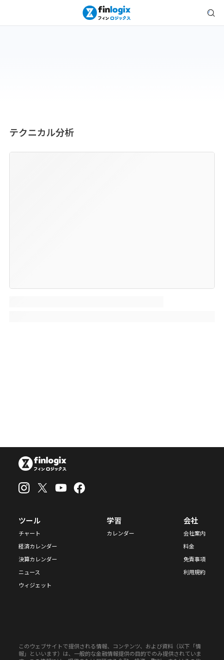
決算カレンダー (37, 559)
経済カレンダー (37, 546)
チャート (29, 533)
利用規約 (194, 572)
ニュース (29, 572)
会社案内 (194, 533)
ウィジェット (35, 585)
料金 (188, 546)
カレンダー (120, 533)
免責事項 (194, 559)
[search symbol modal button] (211, 13)
